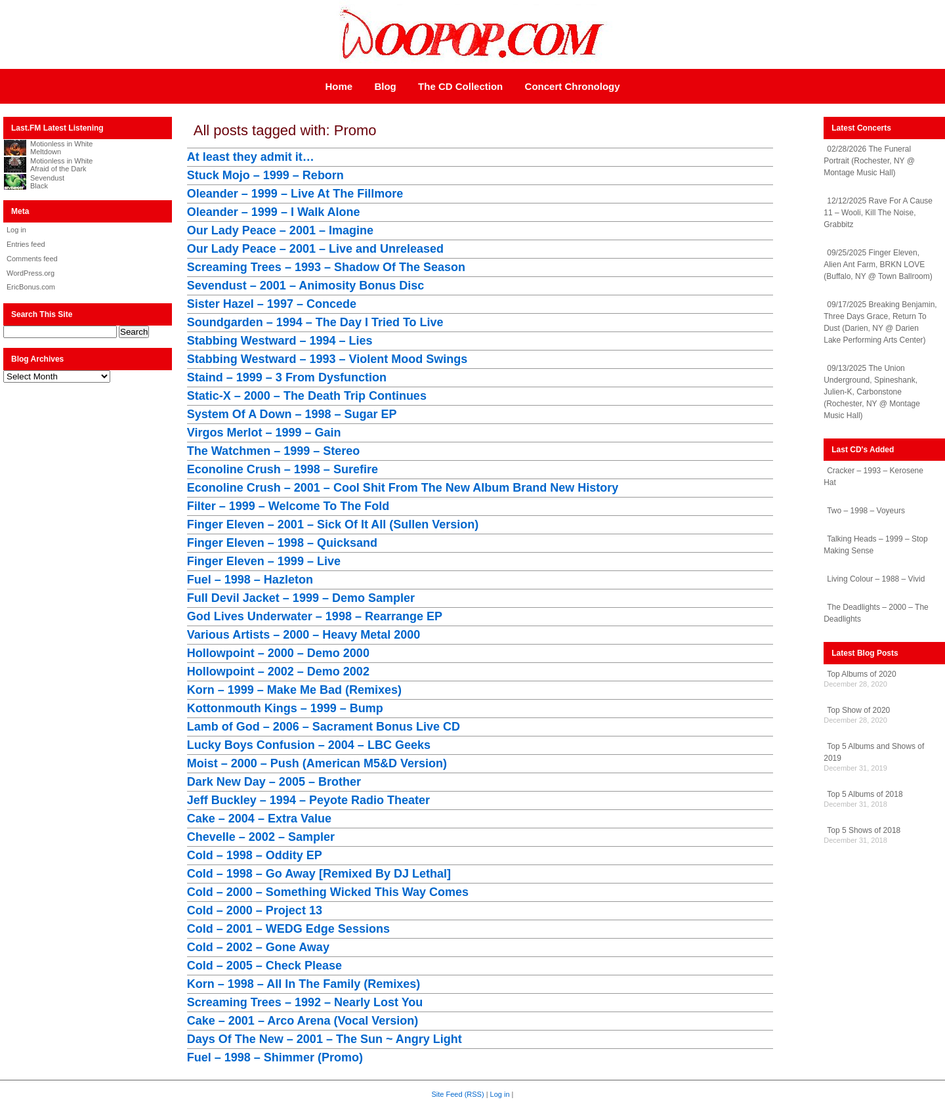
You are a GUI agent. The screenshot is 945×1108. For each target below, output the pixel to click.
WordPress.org (30, 273)
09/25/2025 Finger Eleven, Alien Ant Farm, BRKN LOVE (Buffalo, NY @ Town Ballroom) (878, 264)
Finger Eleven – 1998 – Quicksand (282, 542)
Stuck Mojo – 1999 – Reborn (265, 175)
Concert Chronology (572, 86)
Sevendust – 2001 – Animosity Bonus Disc (305, 285)
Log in (16, 230)
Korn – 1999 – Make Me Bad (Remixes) (294, 689)
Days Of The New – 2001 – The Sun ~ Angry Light (324, 1039)
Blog (385, 86)
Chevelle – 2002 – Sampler (261, 836)
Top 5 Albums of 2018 (864, 794)
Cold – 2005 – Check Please (264, 965)
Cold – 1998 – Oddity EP (254, 855)
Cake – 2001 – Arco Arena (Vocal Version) (303, 1020)
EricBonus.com (31, 287)
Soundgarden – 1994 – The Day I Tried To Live (315, 322)
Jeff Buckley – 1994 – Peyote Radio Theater (308, 800)
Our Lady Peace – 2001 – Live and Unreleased (315, 248)
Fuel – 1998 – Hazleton (250, 579)
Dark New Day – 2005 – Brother (274, 781)
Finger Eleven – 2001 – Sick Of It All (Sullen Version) (333, 524)
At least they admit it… (250, 156)
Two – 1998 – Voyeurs (866, 510)
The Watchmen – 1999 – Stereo (273, 451)
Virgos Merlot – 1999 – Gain (264, 432)
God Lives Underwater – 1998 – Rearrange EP (314, 616)
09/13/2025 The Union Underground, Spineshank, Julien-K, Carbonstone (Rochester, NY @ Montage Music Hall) (872, 392)
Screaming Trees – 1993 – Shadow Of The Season (326, 267)
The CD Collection (460, 86)
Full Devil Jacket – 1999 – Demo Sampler (301, 598)
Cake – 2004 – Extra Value (259, 818)
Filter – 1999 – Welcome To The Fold (288, 506)
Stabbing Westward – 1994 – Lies (280, 340)
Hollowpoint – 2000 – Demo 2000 (278, 653)
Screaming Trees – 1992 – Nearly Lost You (305, 1002)
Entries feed (26, 244)
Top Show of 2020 (858, 710)
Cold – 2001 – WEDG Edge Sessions (288, 928)
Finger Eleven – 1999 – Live (264, 561)
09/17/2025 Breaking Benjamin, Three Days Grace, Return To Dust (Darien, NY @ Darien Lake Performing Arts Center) (880, 322)
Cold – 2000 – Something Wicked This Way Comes (328, 892)
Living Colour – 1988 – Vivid (876, 579)
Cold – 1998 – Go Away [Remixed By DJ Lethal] (319, 873)
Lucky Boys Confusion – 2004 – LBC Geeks (308, 745)
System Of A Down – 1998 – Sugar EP (292, 414)
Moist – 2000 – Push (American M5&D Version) (317, 763)
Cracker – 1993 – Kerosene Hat (873, 476)
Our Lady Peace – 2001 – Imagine (280, 230)
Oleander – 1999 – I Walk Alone (273, 212)
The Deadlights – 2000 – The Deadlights (876, 613)
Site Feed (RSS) (458, 1094)
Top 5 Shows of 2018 (863, 830)
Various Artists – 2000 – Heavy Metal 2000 (304, 634)
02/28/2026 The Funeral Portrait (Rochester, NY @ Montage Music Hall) (869, 160)
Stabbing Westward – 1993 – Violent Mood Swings (327, 359)
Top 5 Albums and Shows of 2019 (874, 752)
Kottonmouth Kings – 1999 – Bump (285, 708)
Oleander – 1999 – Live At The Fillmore (295, 193)
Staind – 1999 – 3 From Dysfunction (287, 377)
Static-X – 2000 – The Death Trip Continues (307, 395)
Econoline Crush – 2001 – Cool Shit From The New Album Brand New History (402, 487)
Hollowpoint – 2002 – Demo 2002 (278, 671)
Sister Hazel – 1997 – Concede (271, 303)
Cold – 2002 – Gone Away (258, 947)
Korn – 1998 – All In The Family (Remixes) (303, 984)
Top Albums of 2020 (861, 674)
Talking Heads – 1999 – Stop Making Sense (875, 544)
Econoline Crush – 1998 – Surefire (282, 469)
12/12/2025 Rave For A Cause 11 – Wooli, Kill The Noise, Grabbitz (878, 212)
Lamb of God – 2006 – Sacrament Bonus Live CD (323, 726)
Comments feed (32, 259)
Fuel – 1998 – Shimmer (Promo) (275, 1057)
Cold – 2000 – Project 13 (254, 910)
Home (338, 86)
